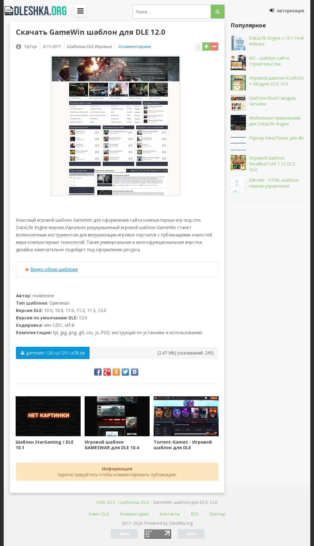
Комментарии (134, 514)
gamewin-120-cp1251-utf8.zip (53, 353)
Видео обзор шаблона (54, 269)
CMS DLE (106, 502)
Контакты (169, 514)
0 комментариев (134, 46)
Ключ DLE (99, 514)
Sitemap (217, 514)
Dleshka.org (39, 11)
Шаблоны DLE (134, 502)
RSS (194, 514)
